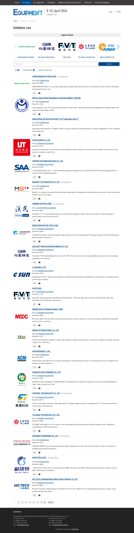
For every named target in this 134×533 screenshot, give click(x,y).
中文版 (118, 12)
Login (110, 12)
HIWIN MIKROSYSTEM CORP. (44, 76)
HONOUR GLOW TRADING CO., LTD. (46, 372)
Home (17, 3)
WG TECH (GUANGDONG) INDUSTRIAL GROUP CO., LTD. (55, 479)
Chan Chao (75, 529)
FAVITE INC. (37, 288)
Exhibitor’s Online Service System (69, 3)
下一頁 (43, 502)
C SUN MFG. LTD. (39, 267)
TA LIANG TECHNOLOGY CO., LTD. (46, 415)
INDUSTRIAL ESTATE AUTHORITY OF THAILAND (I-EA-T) (55, 119)
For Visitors (26, 3)
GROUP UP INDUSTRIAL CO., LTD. (45, 330)
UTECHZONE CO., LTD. (41, 140)
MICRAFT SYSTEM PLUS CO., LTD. (46, 182)
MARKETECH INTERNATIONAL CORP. (47, 309)
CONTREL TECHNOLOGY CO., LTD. (46, 393)
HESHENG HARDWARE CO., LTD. (45, 436)
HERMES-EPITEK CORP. (42, 204)
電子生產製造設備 (42, 81)
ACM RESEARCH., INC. (41, 351)
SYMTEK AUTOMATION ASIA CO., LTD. (47, 161)
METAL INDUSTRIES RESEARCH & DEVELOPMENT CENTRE (56, 98)
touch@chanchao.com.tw (60, 525)
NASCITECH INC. (39, 457)
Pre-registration (39, 3)
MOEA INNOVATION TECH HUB (45, 225)
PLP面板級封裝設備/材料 (45, 143)
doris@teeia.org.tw (23, 525)
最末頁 (50, 502)
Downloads (51, 3)
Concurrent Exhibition (102, 3)
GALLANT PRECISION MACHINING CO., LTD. (50, 246)
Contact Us (88, 3)
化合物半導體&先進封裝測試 (46, 208)
